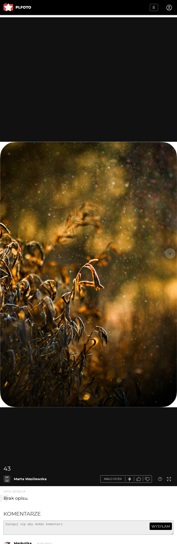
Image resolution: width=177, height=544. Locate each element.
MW (7, 479)
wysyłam (160, 526)
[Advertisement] (88, 49)
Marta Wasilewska (30, 479)
